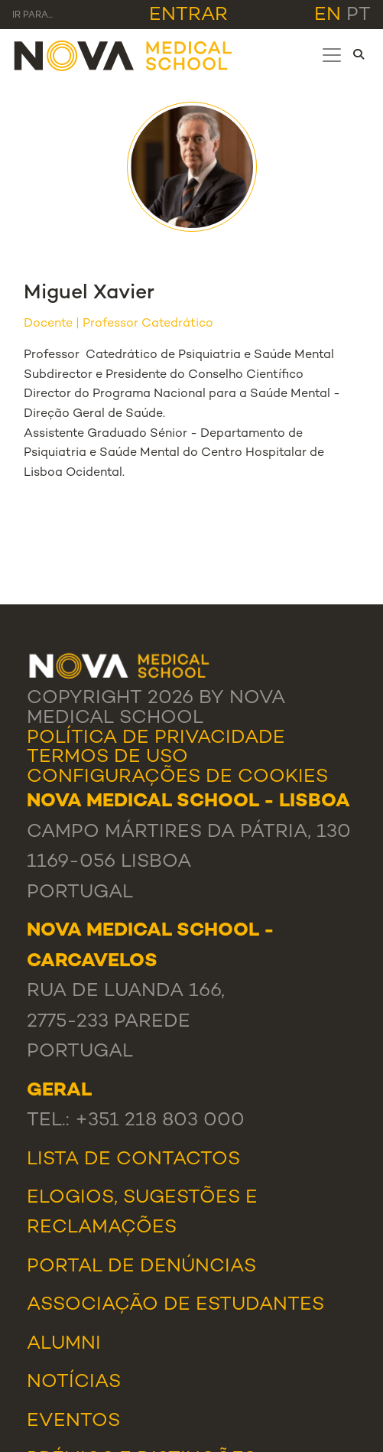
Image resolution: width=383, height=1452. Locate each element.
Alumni (64, 1344)
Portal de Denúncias (141, 1267)
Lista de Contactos (133, 1160)
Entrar (188, 15)
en (327, 15)
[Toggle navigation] (331, 55)
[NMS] (123, 55)
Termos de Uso (107, 757)
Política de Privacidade (156, 738)
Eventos (73, 1421)
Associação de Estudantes (175, 1305)
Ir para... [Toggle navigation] (32, 16)
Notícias (74, 1382)
